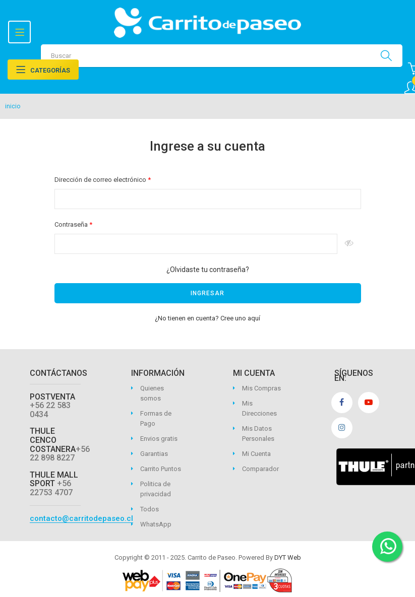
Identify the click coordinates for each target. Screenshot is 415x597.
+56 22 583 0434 (50, 410)
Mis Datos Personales (258, 433)
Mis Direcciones (259, 408)
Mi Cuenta (256, 453)
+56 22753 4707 (51, 488)
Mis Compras (261, 388)
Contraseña (71, 224)
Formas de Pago (155, 418)
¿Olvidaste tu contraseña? (207, 270)
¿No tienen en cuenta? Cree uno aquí (207, 318)
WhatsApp (155, 524)
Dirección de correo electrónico (101, 179)
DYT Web (287, 557)
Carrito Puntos (160, 469)
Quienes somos (152, 393)
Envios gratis (158, 438)
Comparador (260, 469)
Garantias (154, 453)
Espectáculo (349, 244)
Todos (149, 509)
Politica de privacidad (155, 489)
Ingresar (207, 293)
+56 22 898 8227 (60, 453)
